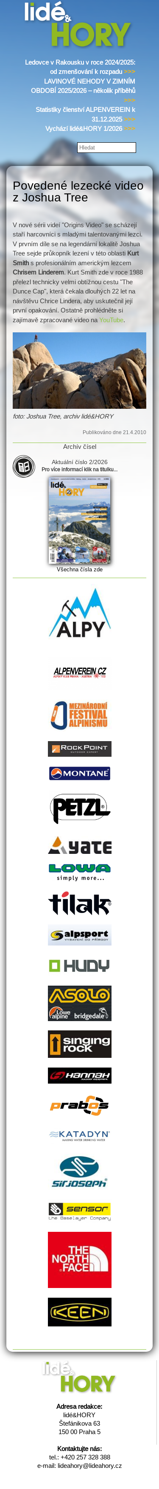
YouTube (111, 319)
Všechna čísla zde (80, 569)
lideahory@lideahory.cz (90, 1465)
